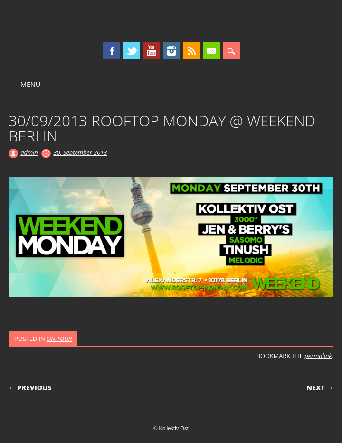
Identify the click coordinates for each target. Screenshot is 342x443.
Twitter (131, 50)
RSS (191, 50)
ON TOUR (59, 338)
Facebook (111, 50)
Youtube (151, 50)
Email (211, 50)
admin (29, 152)
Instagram (171, 50)
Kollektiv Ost (171, 21)
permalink (318, 355)
